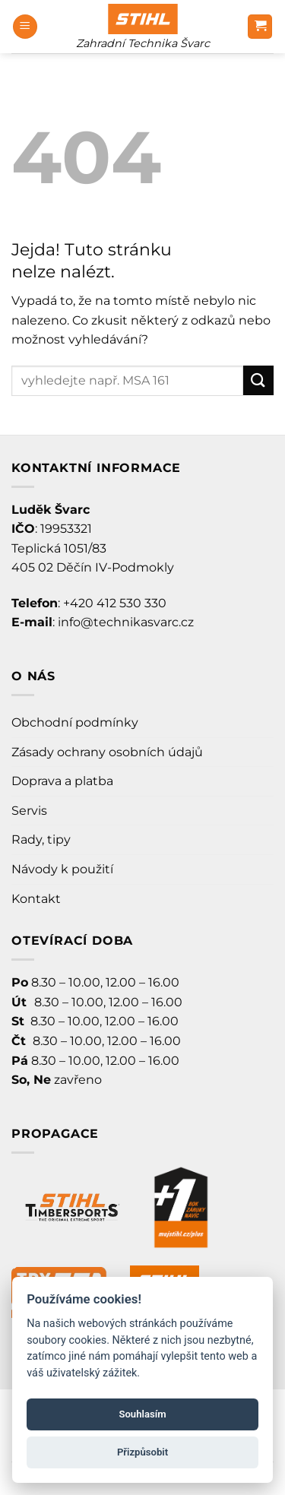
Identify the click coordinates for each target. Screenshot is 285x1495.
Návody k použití (62, 869)
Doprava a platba (62, 781)
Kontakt (36, 899)
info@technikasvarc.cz (126, 622)
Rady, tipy (41, 839)
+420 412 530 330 (114, 603)
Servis (29, 810)
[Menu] (25, 27)
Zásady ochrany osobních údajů (107, 752)
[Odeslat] (258, 380)
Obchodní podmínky (74, 722)
